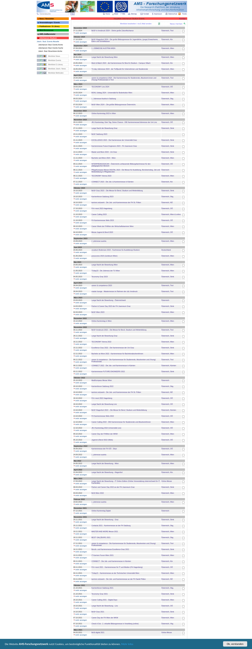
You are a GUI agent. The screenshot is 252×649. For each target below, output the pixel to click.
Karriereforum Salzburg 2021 (102, 588)
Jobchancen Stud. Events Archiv (50, 45)
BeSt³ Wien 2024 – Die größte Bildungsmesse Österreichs (113, 104)
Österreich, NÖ (167, 202)
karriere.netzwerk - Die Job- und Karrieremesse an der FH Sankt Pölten (118, 579)
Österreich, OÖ (167, 87)
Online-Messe (166, 481)
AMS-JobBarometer (47, 34)
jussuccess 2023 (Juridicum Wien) (104, 256)
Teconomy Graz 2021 (99, 594)
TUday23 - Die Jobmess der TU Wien (105, 271)
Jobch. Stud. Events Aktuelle (48, 41)
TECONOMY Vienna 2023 (101, 176)
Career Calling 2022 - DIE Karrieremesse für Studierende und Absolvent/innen (121, 422)
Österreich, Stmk (167, 128)
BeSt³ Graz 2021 (97, 612)
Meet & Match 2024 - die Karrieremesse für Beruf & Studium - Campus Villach (121, 63)
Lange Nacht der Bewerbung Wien (104, 57)
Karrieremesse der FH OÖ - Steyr (104, 449)
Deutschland (166, 250)
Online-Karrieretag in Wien (101, 321)
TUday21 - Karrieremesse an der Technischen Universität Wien (115, 573)
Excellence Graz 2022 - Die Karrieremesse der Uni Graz (112, 348)
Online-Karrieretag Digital (101, 511)
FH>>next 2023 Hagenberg (101, 208)
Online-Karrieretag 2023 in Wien (103, 113)
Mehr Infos (127, 644)
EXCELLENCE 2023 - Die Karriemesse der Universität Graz (114, 140)
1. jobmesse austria (98, 455)
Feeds (184, 14)
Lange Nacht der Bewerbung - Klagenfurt (107, 472)
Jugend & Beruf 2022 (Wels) (102, 440)
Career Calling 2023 (99, 214)
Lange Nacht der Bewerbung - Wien (105, 463)
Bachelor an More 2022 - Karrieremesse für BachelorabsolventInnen (117, 354)
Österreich (165, 170)
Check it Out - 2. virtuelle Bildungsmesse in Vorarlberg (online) (115, 624)
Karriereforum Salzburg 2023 (102, 196)
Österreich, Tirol (167, 31)
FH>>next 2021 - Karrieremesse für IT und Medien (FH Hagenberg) (117, 567)
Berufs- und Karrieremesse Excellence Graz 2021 (110, 549)
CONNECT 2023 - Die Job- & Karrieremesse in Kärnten (112, 182)
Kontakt (146, 14)
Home (108, 14)
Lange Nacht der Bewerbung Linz (104, 404)
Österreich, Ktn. (167, 472)
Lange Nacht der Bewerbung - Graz (104, 520)
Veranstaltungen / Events (49, 22)
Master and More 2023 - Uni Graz (104, 152)
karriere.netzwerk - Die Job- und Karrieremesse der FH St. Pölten (116, 202)
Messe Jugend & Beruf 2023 (102, 232)
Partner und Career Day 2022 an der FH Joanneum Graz (113, 487)
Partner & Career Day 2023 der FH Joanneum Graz (110, 306)
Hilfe (123, 14)
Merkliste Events (54, 60)
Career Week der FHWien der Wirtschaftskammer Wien (112, 226)
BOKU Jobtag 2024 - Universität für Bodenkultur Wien (111, 93)
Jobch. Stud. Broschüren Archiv (50, 51)
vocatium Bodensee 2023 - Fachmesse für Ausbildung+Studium (115, 250)
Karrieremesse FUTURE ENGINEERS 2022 (108, 371)
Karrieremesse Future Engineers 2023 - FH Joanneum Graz (114, 146)
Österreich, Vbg (167, 624)
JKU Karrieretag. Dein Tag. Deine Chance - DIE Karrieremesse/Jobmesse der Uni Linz (124, 122)
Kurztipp (182, 19)
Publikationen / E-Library (49, 26)
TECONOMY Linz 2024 (100, 87)
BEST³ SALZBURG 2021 (100, 537)
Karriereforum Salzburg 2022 (102, 386)
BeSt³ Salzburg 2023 (99, 134)
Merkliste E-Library (55, 64)
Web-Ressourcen (46, 30)
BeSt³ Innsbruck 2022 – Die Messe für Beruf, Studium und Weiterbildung (118, 330)
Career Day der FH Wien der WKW (104, 618)
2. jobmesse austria (98, 241)
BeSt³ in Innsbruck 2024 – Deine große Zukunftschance (112, 31)
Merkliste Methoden (56, 73)
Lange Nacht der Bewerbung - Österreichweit (108, 300)
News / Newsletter (46, 19)
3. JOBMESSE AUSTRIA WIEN (103, 48)
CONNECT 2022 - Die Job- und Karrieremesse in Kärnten (113, 365)
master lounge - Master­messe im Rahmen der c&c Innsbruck (114, 291)
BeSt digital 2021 (97, 632)
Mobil (116, 14)
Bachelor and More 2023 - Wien (103, 158)
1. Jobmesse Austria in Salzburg (103, 99)
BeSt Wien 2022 (97, 493)
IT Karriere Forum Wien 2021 (102, 555)
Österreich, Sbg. (167, 99)
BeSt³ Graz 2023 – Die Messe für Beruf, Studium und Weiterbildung (117, 191)
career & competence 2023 (101, 285)
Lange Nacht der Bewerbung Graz (104, 128)
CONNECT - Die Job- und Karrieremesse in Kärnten (111, 561)
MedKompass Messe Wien (101, 380)
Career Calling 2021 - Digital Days (104, 600)
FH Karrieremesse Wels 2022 (102, 416)
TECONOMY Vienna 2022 (101, 342)
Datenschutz (173, 14)
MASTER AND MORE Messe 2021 (104, 531)
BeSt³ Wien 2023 (97, 312)
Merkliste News (54, 56)
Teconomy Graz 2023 (99, 277)
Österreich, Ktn (167, 39)
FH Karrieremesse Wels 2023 (102, 220)
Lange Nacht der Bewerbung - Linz (104, 606)
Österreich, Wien (167, 48)
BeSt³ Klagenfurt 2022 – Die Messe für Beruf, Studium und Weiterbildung (119, 410)
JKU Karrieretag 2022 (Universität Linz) (106, 428)
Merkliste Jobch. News (57, 69)
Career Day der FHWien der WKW (104, 434)
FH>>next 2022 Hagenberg (101, 398)
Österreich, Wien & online (171, 214)
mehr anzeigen (80, 33)
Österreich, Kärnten (168, 365)
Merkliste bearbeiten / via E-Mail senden (136, 24)
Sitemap (134, 14)
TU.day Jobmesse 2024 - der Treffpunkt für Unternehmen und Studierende (119, 69)
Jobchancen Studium (48, 38)
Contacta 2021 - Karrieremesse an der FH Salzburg (110, 525)
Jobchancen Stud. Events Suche (50, 48)
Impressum (158, 14)
